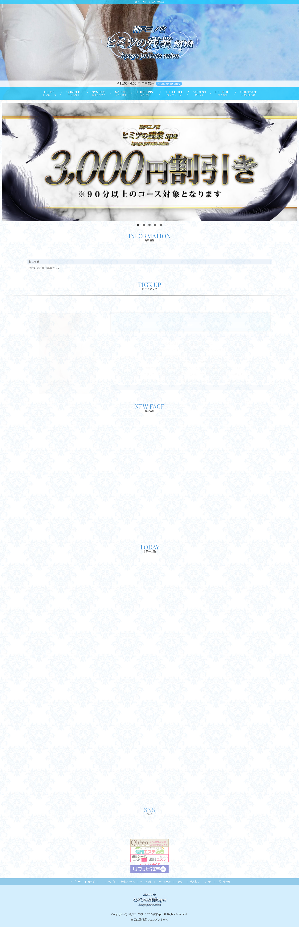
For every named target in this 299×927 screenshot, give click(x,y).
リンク (207, 881)
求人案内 (194, 881)
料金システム (128, 881)
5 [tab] (161, 225)
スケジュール (163, 881)
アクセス (180, 881)
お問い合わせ (223, 881)
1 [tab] (138, 225)
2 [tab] (144, 225)
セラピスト (93, 881)
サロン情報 (145, 881)
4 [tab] (155, 225)
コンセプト (110, 881)
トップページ (76, 881)
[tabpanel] (149, 162)
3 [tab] (149, 225)
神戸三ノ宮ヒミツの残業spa (145, 914)
